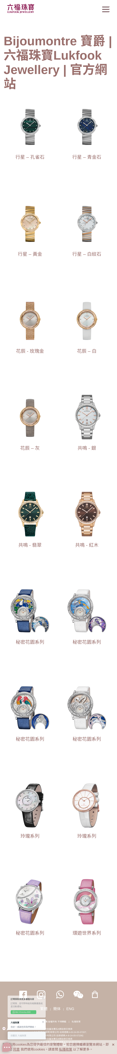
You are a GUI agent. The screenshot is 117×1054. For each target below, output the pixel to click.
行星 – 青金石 (86, 157)
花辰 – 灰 (30, 448)
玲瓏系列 (29, 836)
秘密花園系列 (30, 642)
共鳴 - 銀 (87, 448)
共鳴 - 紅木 (86, 545)
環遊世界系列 (87, 933)
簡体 (57, 1009)
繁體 (44, 1009)
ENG (70, 1009)
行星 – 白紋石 (86, 254)
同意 (16, 1049)
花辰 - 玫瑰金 (30, 351)
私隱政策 (76, 1021)
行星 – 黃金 (30, 254)
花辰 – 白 (87, 351)
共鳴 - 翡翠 (30, 545)
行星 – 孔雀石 (29, 157)
